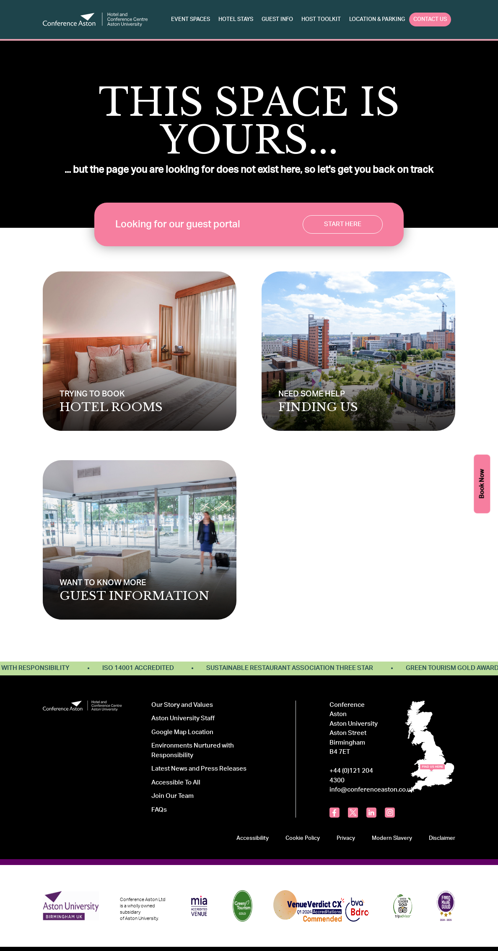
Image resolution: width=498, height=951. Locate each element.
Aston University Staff (183, 718)
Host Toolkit (321, 19)
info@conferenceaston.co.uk (371, 790)
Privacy (346, 838)
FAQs (159, 810)
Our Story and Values (182, 705)
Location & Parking (377, 19)
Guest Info (277, 19)
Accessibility (252, 838)
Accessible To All (175, 782)
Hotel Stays (235, 19)
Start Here (342, 224)
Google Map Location (182, 732)
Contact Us (430, 19)
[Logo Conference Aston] (95, 19)
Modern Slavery (392, 838)
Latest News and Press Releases (198, 769)
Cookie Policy (302, 838)
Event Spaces (190, 19)
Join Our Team (172, 796)
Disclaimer (442, 838)
